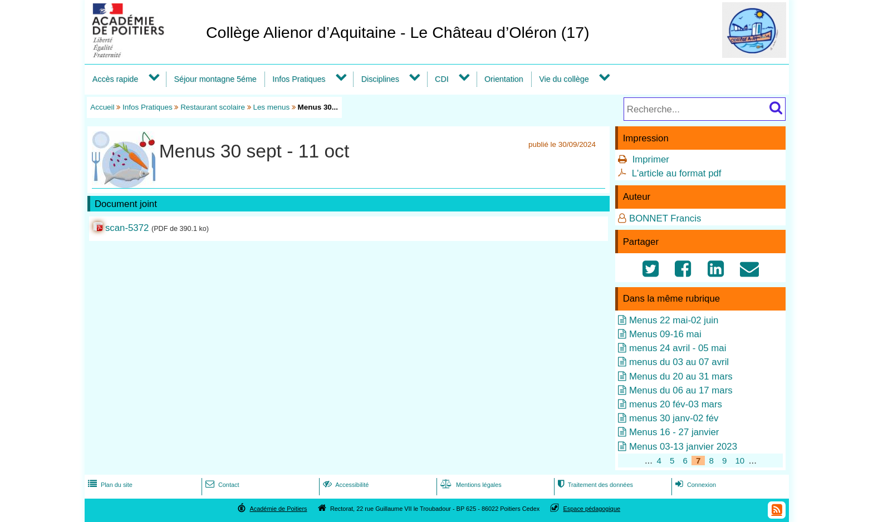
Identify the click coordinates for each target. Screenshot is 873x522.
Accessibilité (345, 484)
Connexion (694, 484)
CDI (442, 79)
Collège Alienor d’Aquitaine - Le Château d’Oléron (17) (398, 32)
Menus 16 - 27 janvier (674, 432)
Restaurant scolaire (212, 107)
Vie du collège (563, 79)
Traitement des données (594, 484)
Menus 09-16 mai (665, 334)
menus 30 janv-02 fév (673, 418)
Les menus (271, 107)
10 (739, 460)
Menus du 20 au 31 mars (681, 376)
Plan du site (109, 484)
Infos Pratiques (298, 79)
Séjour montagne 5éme (215, 79)
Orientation (503, 79)
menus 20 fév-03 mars (675, 404)
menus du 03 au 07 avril (679, 362)
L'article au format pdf (677, 173)
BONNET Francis (665, 218)
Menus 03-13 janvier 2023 (683, 446)
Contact (221, 484)
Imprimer (650, 159)
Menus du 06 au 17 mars (681, 390)
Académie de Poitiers (278, 508)
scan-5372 (127, 228)
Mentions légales (470, 484)
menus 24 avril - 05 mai (677, 348)
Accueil (102, 107)
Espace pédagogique (592, 508)
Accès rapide (115, 79)
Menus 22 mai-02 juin (673, 320)
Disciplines (380, 79)
